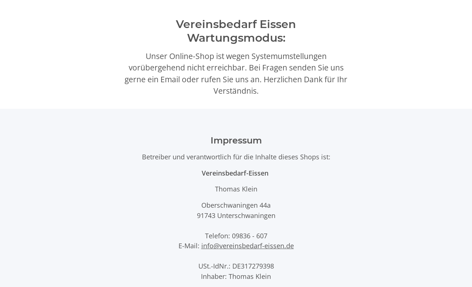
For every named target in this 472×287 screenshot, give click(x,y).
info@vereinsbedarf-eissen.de (247, 245)
